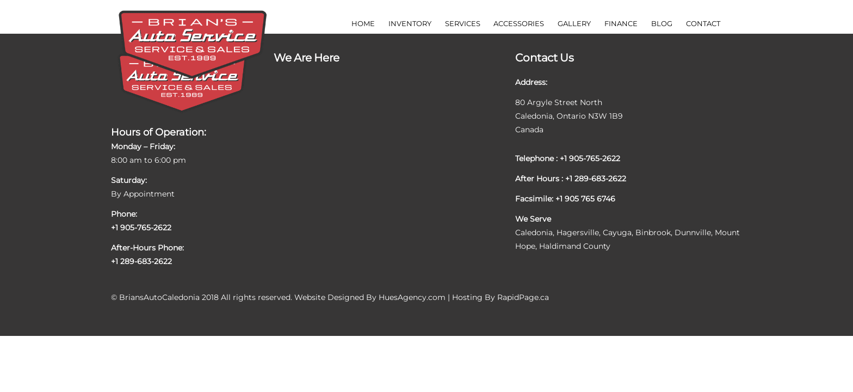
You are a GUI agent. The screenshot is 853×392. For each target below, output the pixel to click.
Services (462, 23)
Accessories (518, 23)
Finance (621, 23)
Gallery (574, 23)
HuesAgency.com (412, 297)
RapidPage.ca (523, 297)
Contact (703, 23)
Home (363, 23)
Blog (661, 23)
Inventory (409, 23)
